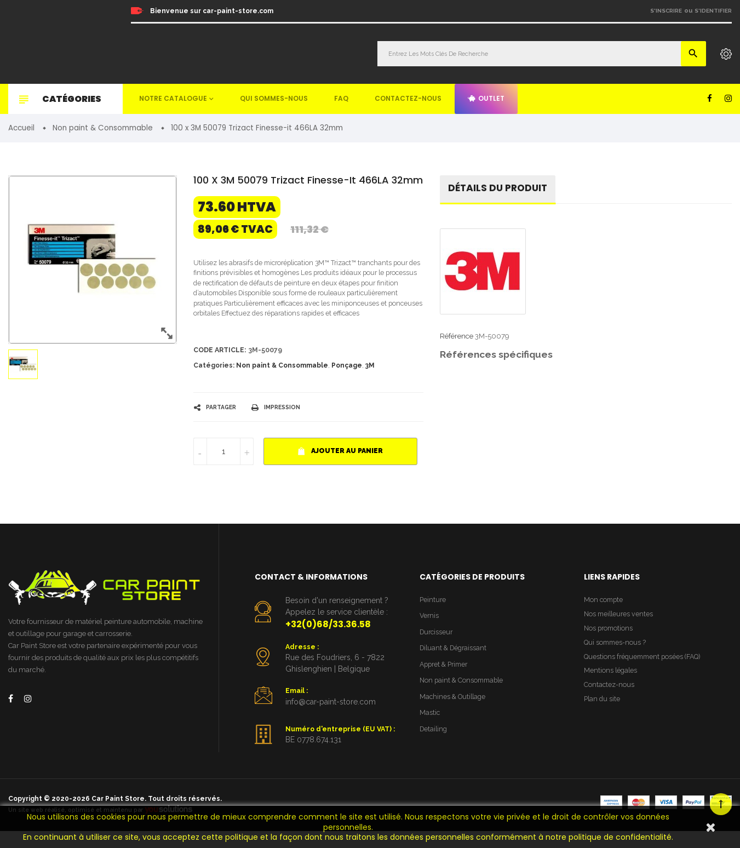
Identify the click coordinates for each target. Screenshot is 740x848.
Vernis (430, 632)
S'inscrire (666, 11)
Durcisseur (437, 649)
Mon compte (604, 615)
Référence (456, 338)
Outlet (486, 98)
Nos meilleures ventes (620, 630)
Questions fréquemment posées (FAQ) (645, 675)
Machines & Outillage (454, 716)
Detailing (434, 749)
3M (370, 381)
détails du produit (500, 189)
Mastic (430, 732)
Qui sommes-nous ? (616, 660)
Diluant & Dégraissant (455, 665)
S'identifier (713, 11)
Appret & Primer (446, 682)
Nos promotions (609, 645)
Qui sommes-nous (274, 98)
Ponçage (346, 381)
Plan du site (603, 720)
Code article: (221, 365)
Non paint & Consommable (282, 381)
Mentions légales (611, 690)
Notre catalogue (173, 98)
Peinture (433, 615)
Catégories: (213, 381)
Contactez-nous (408, 98)
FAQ (341, 98)
